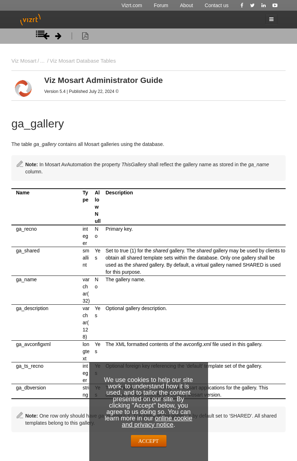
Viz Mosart (23, 61)
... (42, 61)
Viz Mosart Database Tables (83, 61)
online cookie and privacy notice (157, 421)
